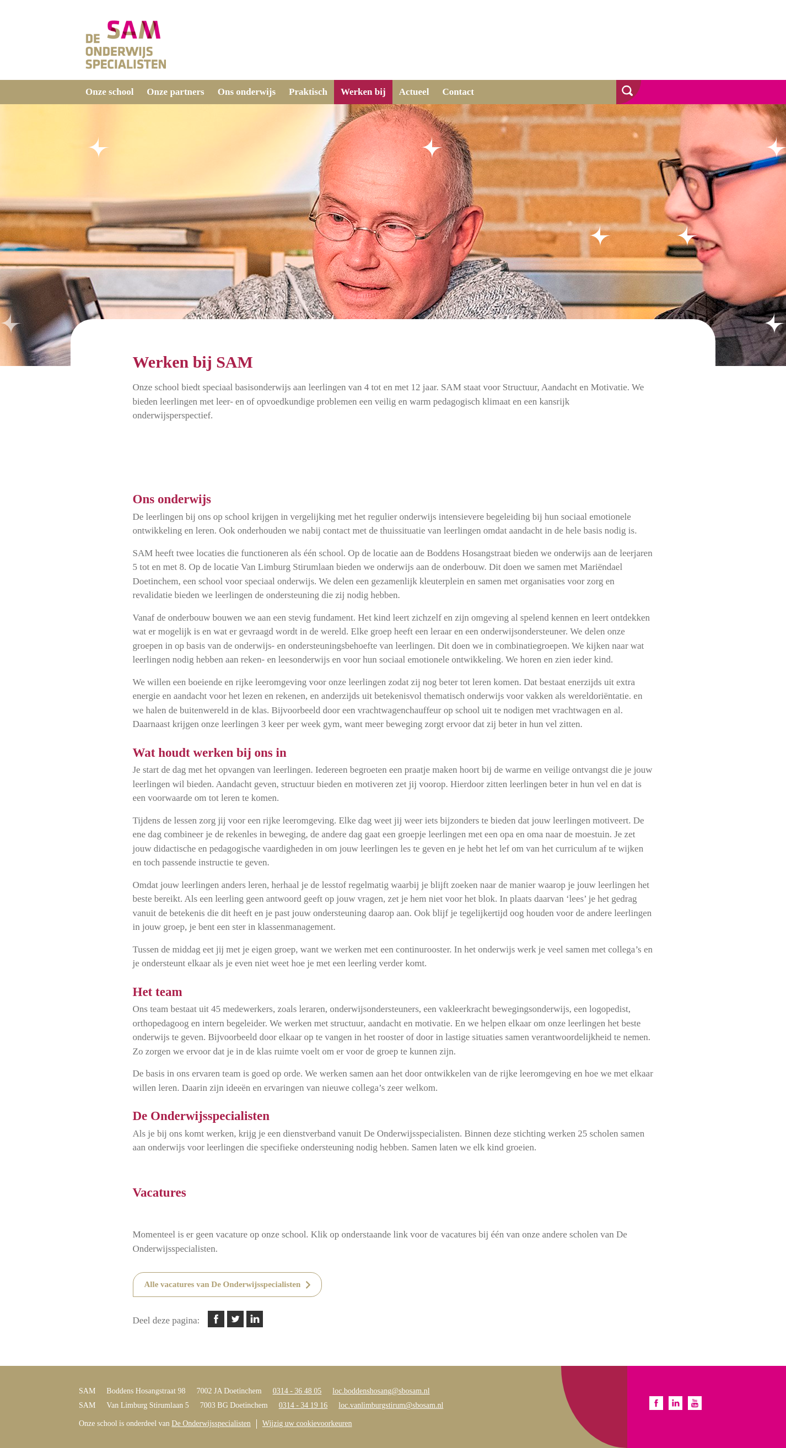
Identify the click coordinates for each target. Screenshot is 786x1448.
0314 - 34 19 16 (303, 1405)
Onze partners (175, 92)
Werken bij (363, 92)
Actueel (414, 92)
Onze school (109, 92)
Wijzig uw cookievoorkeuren (307, 1423)
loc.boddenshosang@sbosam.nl (380, 1391)
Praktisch (308, 92)
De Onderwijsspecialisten (210, 1423)
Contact (458, 92)
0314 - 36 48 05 (297, 1391)
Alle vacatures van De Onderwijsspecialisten (222, 1284)
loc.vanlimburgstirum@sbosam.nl (390, 1405)
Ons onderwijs (247, 92)
